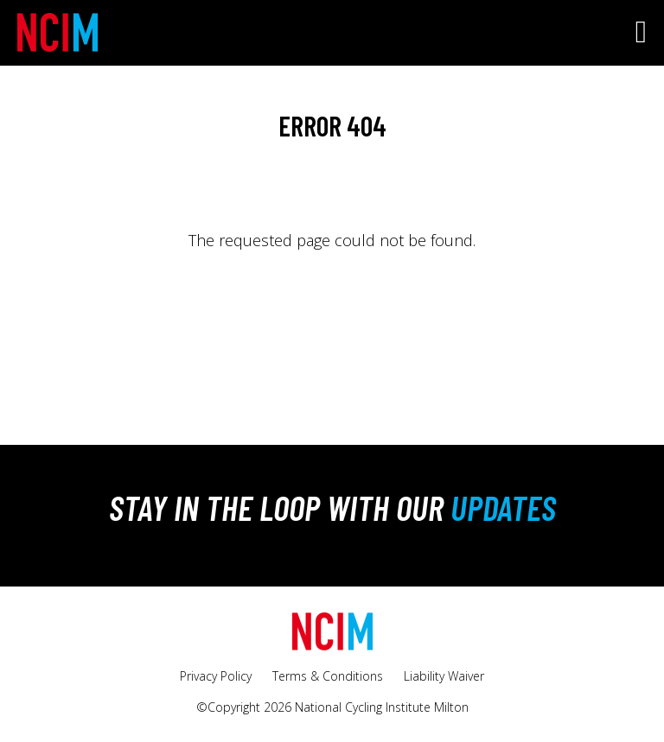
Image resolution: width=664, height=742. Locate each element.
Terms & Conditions (327, 676)
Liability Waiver (444, 676)
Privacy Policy (216, 676)
